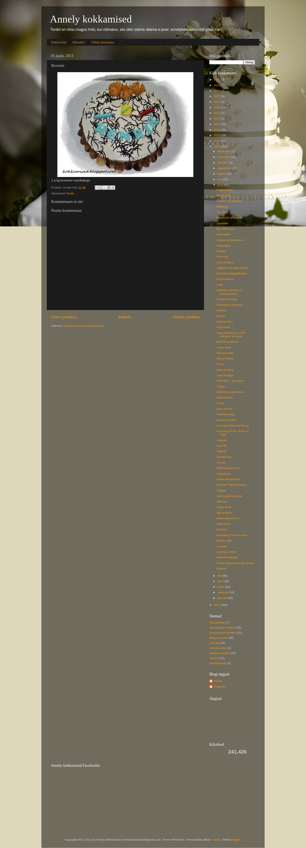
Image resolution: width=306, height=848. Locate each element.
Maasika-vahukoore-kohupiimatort (229, 292)
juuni (220, 185)
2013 (217, 146)
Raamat (222, 568)
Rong (220, 364)
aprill (220, 581)
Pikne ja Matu (225, 353)
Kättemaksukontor (228, 468)
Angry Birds (224, 347)
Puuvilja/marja (226, 414)
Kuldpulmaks (225, 189)
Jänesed (222, 501)
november (224, 157)
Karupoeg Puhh (227, 420)
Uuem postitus (64, 317)
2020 (217, 107)
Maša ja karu (225, 321)
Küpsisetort (224, 245)
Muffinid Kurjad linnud (230, 392)
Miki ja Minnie (225, 358)
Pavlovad (222, 256)
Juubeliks (222, 223)
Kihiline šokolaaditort (230, 200)
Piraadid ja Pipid (227, 299)
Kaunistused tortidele (222, 632)
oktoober (223, 162)
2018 (217, 118)
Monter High (224, 540)
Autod (220, 403)
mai (220, 575)
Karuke (221, 251)
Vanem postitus (186, 317)
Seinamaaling (218, 648)
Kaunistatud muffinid (222, 627)
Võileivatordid (218, 663)
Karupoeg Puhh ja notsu (232, 535)
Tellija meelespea (102, 42)
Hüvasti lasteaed (227, 557)
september (224, 168)
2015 (217, 135)
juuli (220, 179)
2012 (217, 605)
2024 (217, 85)
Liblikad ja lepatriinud (230, 240)
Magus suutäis (218, 637)
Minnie (221, 316)
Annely (218, 680)
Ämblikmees (224, 457)
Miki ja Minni (224, 512)
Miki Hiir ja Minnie (228, 341)
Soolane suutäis (219, 653)
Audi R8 (222, 445)
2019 (217, 113)
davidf (216, 839)
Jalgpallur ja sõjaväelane (232, 268)
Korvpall (222, 546)
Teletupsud (223, 523)
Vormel (221, 462)
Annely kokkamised (91, 19)
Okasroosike (224, 397)
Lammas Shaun (227, 551)
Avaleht (124, 317)
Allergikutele (217, 622)
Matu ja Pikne (225, 369)
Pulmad (214, 642)
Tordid (70, 193)
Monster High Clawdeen (232, 484)
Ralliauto (222, 206)
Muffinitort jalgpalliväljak (232, 273)
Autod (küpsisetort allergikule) (235, 563)
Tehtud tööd (58, 42)
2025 (217, 79)
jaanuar (222, 597)
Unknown (219, 686)
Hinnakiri (79, 42)
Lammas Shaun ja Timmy (233, 425)
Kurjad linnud (225, 279)
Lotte (220, 284)
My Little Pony (226, 228)
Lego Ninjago (225, 375)
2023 (217, 90)
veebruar (223, 592)
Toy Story (222, 212)
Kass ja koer (224, 408)
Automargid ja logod (229, 496)
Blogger (236, 839)
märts (221, 586)
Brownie (222, 529)
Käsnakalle (224, 234)
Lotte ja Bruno (225, 262)
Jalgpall (221, 440)
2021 (217, 101)
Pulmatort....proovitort (230, 380)
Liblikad (221, 310)
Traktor (221, 386)
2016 (217, 129)
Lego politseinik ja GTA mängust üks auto (231, 334)
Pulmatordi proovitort (230, 304)
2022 (217, 96)
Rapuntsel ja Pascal (229, 217)
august (222, 173)
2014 (217, 141)
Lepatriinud (224, 473)
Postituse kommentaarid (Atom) (84, 325)
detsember (224, 151)
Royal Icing (224, 195)
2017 (217, 124)
